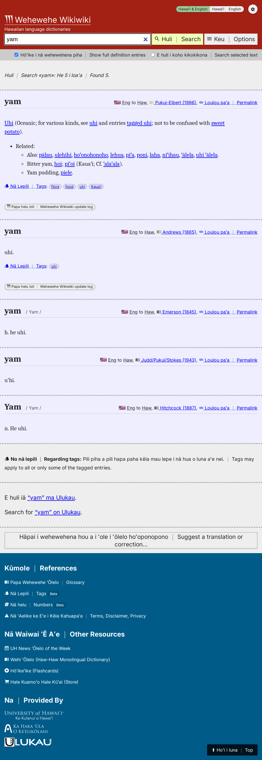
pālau (45, 154)
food (69, 186)
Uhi (8, 123)
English (235, 9)
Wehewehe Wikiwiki (47, 20)
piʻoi (70, 163)
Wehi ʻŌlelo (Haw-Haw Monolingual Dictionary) (57, 659)
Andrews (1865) (176, 232)
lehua (116, 154)
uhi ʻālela (206, 154)
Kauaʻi (96, 186)
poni (142, 154)
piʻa (130, 154)
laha (155, 154)
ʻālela (187, 154)
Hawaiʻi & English (193, 9)
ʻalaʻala (111, 163)
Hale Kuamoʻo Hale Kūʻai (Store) (41, 682)
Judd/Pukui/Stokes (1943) (165, 360)
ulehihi (63, 154)
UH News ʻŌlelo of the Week (37, 648)
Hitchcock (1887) (175, 408)
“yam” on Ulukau (57, 512)
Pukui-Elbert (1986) (172, 102)
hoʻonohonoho (91, 154)
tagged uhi (139, 123)
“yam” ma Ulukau (51, 497)
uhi (93, 123)
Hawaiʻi (218, 9)
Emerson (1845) (176, 312)
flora (55, 186)
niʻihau (170, 154)
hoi (58, 163)
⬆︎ (232, 750)
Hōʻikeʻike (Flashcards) (31, 671)
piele (66, 172)
